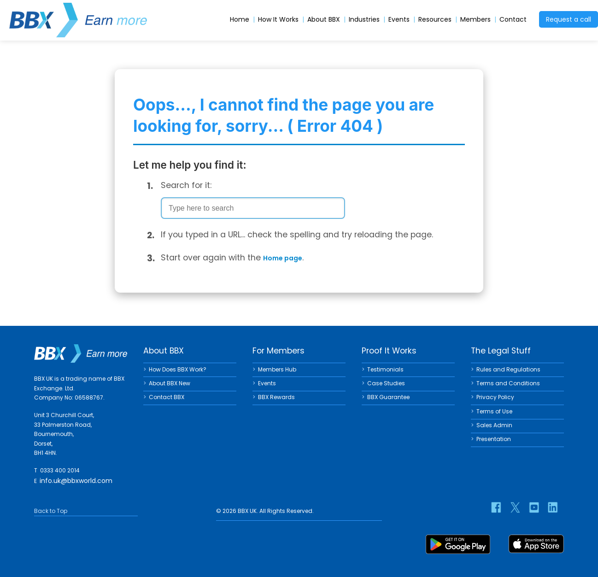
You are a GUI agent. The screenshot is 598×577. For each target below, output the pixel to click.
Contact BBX (166, 397)
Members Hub (277, 369)
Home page (282, 258)
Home (239, 20)
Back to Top (50, 511)
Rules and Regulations (508, 369)
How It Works (278, 20)
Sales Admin (494, 425)
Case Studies (386, 383)
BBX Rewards (276, 397)
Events (399, 20)
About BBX (323, 20)
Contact (513, 20)
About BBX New (169, 383)
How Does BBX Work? (177, 369)
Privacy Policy (495, 397)
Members (475, 20)
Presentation (493, 439)
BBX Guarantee (388, 397)
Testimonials (385, 369)
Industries (364, 20)
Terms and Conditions (508, 383)
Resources (434, 20)
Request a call (568, 19)
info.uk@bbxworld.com (76, 480)
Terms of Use (494, 411)
